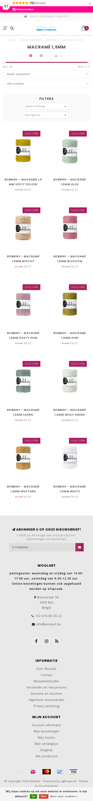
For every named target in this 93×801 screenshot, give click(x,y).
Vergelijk (46, 750)
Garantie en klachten (46, 694)
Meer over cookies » (64, 796)
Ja (33, 796)
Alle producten (46, 756)
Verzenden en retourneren (47, 687)
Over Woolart (46, 669)
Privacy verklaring (46, 706)
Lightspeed (68, 781)
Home (12, 39)
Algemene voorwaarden (46, 700)
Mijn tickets (46, 737)
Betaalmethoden (46, 681)
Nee (43, 796)
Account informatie (46, 725)
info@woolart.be (48, 624)
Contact (47, 675)
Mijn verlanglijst (46, 744)
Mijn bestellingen (46, 731)
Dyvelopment (48, 786)
